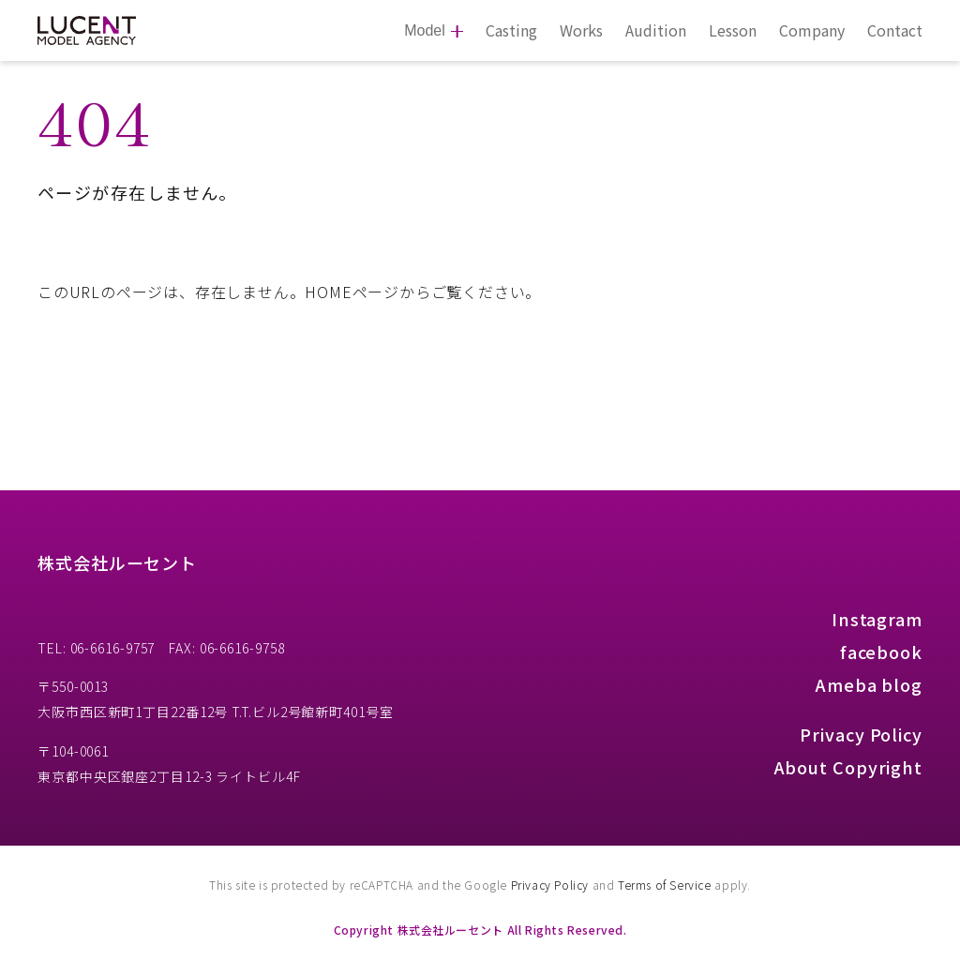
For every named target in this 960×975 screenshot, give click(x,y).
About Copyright (848, 767)
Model (424, 30)
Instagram (877, 619)
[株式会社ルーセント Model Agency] (87, 31)
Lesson (733, 30)
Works (581, 30)
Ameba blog (869, 684)
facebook (881, 651)
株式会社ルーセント (117, 562)
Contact (894, 30)
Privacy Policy (861, 734)
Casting (511, 30)
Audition (655, 30)
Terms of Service (665, 884)
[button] (921, 44)
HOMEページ (352, 291)
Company (812, 30)
